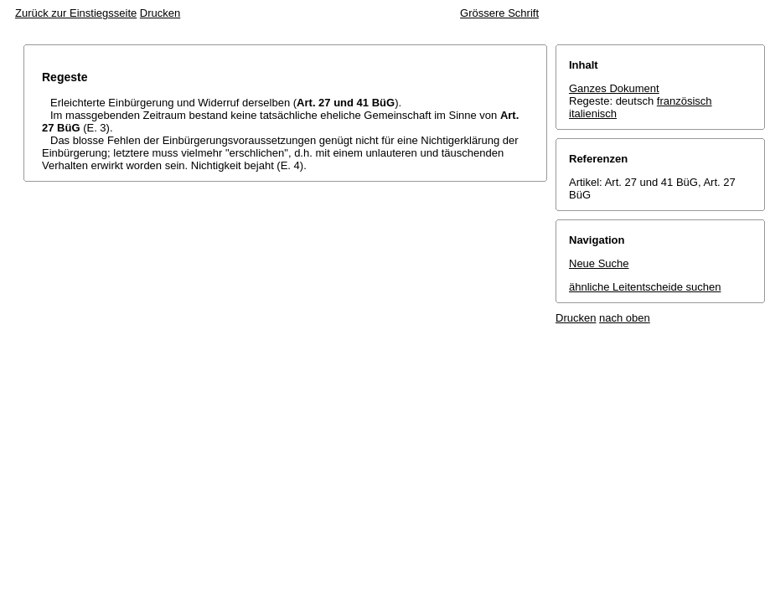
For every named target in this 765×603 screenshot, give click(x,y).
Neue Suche (599, 263)
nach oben (624, 318)
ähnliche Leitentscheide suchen (645, 287)
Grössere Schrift (499, 13)
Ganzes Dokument (614, 88)
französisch (684, 101)
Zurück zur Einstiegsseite (76, 13)
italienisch (593, 113)
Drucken (160, 13)
